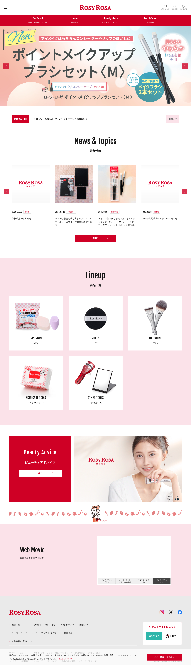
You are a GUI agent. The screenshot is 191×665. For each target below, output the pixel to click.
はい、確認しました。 (164, 657)
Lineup (74, 20)
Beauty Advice (111, 20)
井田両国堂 (79, 647)
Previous (6, 66)
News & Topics (150, 20)
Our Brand (38, 20)
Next (186, 66)
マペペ (12, 647)
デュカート (22, 647)
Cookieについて (65, 659)
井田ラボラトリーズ (63, 647)
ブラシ (54, 619)
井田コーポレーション (43, 647)
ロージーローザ (18, 628)
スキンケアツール (68, 619)
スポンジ (37, 619)
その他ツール (83, 619)
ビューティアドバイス (44, 628)
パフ (46, 619)
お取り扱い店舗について (22, 636)
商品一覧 (14, 620)
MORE (95, 232)
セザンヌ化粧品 (93, 647)
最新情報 (67, 628)
